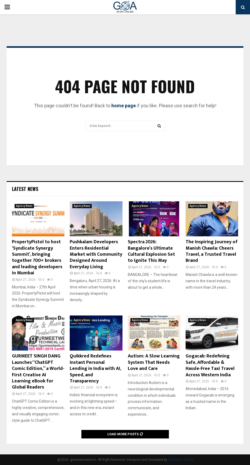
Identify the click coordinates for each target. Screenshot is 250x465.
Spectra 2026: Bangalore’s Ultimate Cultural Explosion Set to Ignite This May (151, 251)
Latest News (25, 188)
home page (123, 105)
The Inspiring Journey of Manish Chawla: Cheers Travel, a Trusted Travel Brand (212, 251)
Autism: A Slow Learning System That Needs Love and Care (154, 362)
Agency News (24, 205)
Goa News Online (180, 460)
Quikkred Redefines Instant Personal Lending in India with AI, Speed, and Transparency (95, 368)
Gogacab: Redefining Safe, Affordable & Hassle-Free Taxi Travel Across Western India (210, 365)
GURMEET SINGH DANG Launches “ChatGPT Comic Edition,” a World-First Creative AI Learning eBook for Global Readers (38, 371)
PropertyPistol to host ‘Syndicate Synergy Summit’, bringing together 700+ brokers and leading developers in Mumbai (37, 257)
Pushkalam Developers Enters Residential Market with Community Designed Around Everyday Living (96, 254)
